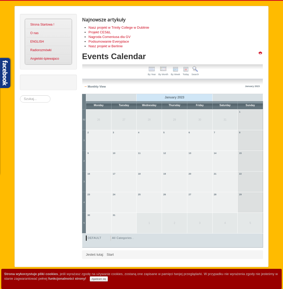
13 (190, 153)
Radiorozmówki (40, 50)
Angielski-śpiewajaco (44, 58)
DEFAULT (94, 237)
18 (139, 174)
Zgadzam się (99, 278)
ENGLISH (37, 41)
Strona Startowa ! (42, 24)
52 (84, 119)
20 (190, 174)
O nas (34, 33)
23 (88, 194)
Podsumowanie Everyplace (108, 41)
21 (215, 174)
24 (114, 194)
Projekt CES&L (99, 32)
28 (215, 194)
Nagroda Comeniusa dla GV (109, 37)
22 (240, 174)
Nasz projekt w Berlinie (105, 46)
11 (139, 153)
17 (114, 174)
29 (240, 194)
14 (215, 153)
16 (88, 174)
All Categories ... (123, 237)
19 (164, 174)
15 (240, 153)
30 (88, 215)
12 (164, 153)
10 (114, 153)
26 (164, 194)
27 (190, 194)
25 (139, 194)
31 (114, 215)
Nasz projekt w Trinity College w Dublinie (118, 27)
